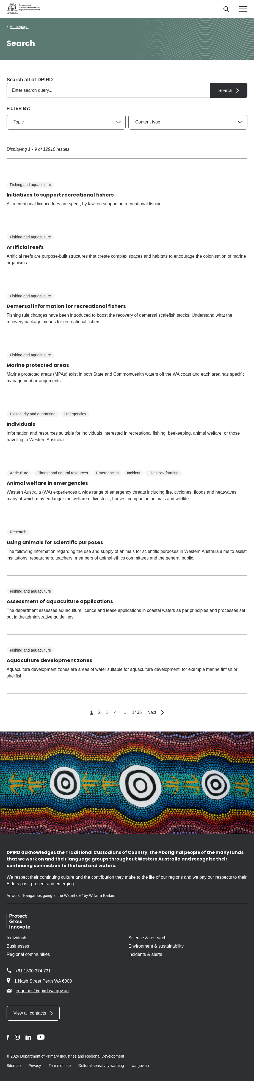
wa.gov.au (140, 1065)
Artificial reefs (25, 247)
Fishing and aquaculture (30, 184)
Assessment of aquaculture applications (60, 601)
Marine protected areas (38, 365)
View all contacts (29, 1013)
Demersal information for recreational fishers (66, 306)
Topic (18, 122)
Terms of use (60, 1065)
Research (18, 532)
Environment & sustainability (156, 946)
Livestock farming (163, 473)
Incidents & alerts (145, 954)
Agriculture (19, 473)
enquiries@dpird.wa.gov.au (38, 990)
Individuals (21, 424)
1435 (137, 712)
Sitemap (14, 1065)
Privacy (34, 1065)
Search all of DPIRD (30, 79)
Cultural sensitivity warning (101, 1065)
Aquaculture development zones (49, 660)
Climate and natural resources (62, 473)
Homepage (19, 27)
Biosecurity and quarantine (33, 414)
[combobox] (127, 90)
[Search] (226, 9)
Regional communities (28, 954)
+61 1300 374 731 (33, 971)
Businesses (18, 946)
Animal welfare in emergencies (47, 483)
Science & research (147, 937)
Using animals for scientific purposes (55, 542)
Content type (147, 122)
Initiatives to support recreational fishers (60, 194)
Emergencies (75, 414)
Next (155, 712)
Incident (133, 473)
